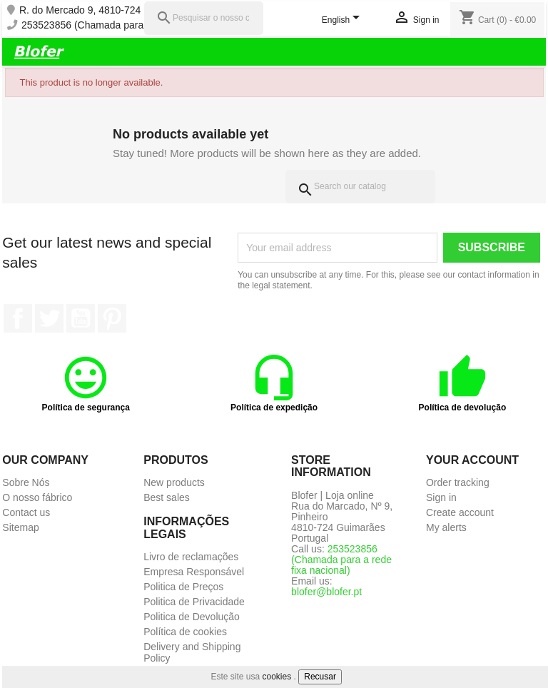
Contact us (26, 512)
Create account (460, 512)
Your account (472, 460)
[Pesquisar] (203, 18)
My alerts (446, 527)
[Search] (360, 186)
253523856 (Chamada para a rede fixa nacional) (128, 25)
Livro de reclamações (190, 556)
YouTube (80, 318)
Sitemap (20, 527)
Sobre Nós (25, 482)
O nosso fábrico (37, 497)
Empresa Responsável (193, 571)
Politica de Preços (183, 586)
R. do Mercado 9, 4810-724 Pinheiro (100, 10)
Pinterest (112, 318)
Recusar (320, 677)
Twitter (49, 318)
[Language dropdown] (343, 20)
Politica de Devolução (191, 616)
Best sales (166, 497)
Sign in (441, 497)
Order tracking (457, 482)
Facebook (18, 318)
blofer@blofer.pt (326, 591)
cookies (277, 677)
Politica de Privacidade (194, 601)
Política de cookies (185, 631)
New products (174, 482)
